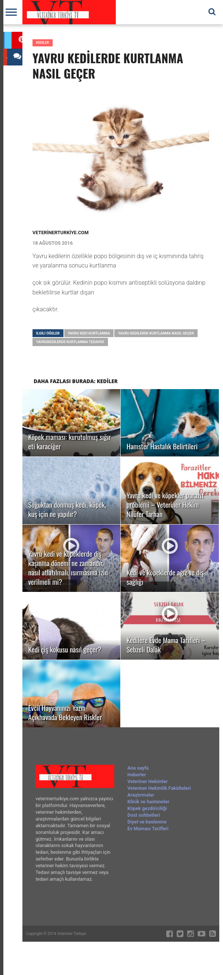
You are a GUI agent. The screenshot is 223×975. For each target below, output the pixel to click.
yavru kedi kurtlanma (89, 333)
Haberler (136, 774)
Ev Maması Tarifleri (147, 828)
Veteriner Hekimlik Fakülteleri (159, 788)
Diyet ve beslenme (147, 822)
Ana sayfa (138, 768)
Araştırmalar (140, 795)
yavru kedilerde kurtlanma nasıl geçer (156, 333)
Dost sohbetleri (143, 815)
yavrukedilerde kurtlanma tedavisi (70, 342)
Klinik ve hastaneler (148, 801)
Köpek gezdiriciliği (147, 808)
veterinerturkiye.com (60, 232)
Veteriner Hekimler (147, 781)
